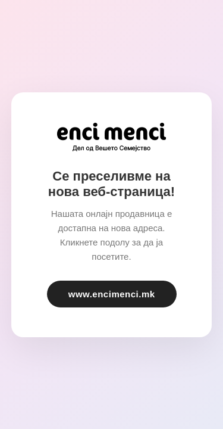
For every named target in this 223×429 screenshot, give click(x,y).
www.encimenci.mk (111, 294)
